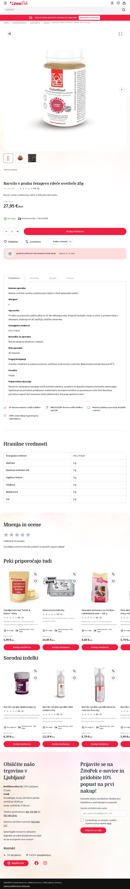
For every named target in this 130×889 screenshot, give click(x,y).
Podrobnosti (14, 278)
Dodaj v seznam (63, 242)
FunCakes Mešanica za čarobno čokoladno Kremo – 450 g (98, 612)
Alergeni (52, 278)
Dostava (70, 278)
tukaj (109, 823)
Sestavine (34, 278)
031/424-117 (16, 855)
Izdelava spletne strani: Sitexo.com (17, 886)
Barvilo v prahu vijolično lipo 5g (20, 707)
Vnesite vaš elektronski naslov (93, 808)
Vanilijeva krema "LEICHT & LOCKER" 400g (17, 612)
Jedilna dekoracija (19, 22)
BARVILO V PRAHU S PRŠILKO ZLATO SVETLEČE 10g (57, 708)
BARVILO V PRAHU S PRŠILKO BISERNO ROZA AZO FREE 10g (98, 708)
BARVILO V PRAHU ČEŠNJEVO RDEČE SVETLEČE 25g (71, 22)
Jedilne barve (35, 22)
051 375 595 (31, 811)
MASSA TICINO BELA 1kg (53, 610)
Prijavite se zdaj (93, 830)
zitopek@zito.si (44, 855)
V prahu (46, 22)
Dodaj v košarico (75, 231)
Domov (6, 22)
